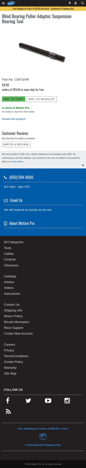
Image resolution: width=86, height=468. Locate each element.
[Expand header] (3, 3)
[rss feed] (8, 412)
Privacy (9, 350)
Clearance (11, 265)
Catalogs (10, 276)
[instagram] (67, 401)
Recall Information (16, 322)
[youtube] (48, 401)
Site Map (10, 373)
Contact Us (12, 304)
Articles (9, 282)
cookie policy (16, 161)
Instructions (12, 293)
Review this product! (14, 119)
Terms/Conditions (16, 356)
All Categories (13, 242)
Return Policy (13, 316)
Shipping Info (13, 310)
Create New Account (18, 333)
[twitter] (28, 401)
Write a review (16, 144)
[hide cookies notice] (83, 165)
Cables (9, 253)
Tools (7, 248)
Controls (10, 259)
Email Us (16, 200)
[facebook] (7, 401)
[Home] (11, 3)
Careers (9, 344)
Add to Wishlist (41, 99)
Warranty (10, 367)
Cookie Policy (13, 362)
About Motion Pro (22, 223)
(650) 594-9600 (21, 177)
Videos (9, 287)
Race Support (13, 327)
